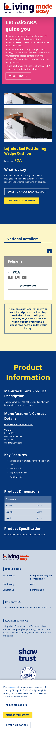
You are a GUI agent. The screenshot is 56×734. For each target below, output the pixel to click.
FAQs (32, 584)
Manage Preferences (17, 715)
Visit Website (28, 286)
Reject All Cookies (16, 705)
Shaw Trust (9, 575)
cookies (14, 687)
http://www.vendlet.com (18, 424)
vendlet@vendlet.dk (13, 442)
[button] (7, 124)
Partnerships (37, 589)
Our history (9, 584)
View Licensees (18, 76)
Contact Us (46, 607)
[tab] (22, 236)
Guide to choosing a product (26, 191)
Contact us (8, 589)
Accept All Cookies (17, 725)
